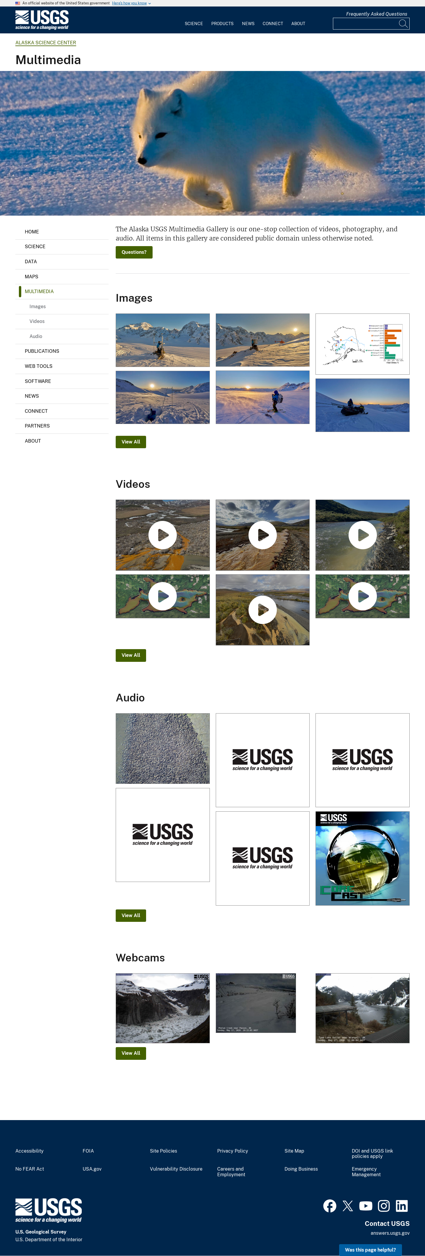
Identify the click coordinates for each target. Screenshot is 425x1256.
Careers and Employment (231, 1171)
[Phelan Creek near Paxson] (263, 1003)
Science (194, 23)
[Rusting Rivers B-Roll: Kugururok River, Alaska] (163, 535)
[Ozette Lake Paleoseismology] (163, 596)
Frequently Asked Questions (376, 14)
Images (38, 306)
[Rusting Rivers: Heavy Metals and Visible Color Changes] (263, 610)
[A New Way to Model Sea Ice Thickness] (363, 858)
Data (31, 261)
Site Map (294, 1151)
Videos (37, 321)
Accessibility (29, 1151)
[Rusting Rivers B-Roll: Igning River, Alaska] (263, 535)
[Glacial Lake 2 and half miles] (163, 1008)
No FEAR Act (29, 1169)
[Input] (371, 24)
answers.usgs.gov (390, 1233)
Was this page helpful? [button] (370, 1250)
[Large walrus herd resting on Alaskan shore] (163, 749)
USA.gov (92, 1169)
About (298, 23)
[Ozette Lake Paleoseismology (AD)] (363, 596)
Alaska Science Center (45, 43)
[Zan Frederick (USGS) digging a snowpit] (163, 398)
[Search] (404, 24)
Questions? (134, 252)
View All (131, 442)
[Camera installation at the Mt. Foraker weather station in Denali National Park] (263, 340)
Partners (37, 426)
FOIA (88, 1151)
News (248, 23)
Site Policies (163, 1151)
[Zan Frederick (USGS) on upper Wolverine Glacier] (263, 398)
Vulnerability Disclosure (176, 1169)
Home (32, 232)
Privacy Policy (232, 1151)
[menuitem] (194, 20)
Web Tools (39, 366)
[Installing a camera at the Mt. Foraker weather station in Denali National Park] (163, 340)
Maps (31, 277)
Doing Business (301, 1169)
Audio (36, 336)
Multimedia (39, 291)
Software (38, 381)
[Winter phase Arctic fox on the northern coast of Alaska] (212, 143)
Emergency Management (366, 1171)
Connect (273, 23)
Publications (42, 351)
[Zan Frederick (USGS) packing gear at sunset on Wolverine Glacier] (363, 405)
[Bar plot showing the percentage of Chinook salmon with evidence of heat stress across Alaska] (363, 344)
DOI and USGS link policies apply (372, 1153)
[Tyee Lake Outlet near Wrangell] (363, 1008)
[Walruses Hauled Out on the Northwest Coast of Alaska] (263, 760)
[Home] (41, 28)
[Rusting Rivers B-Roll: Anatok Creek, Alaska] (363, 535)
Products (222, 23)
